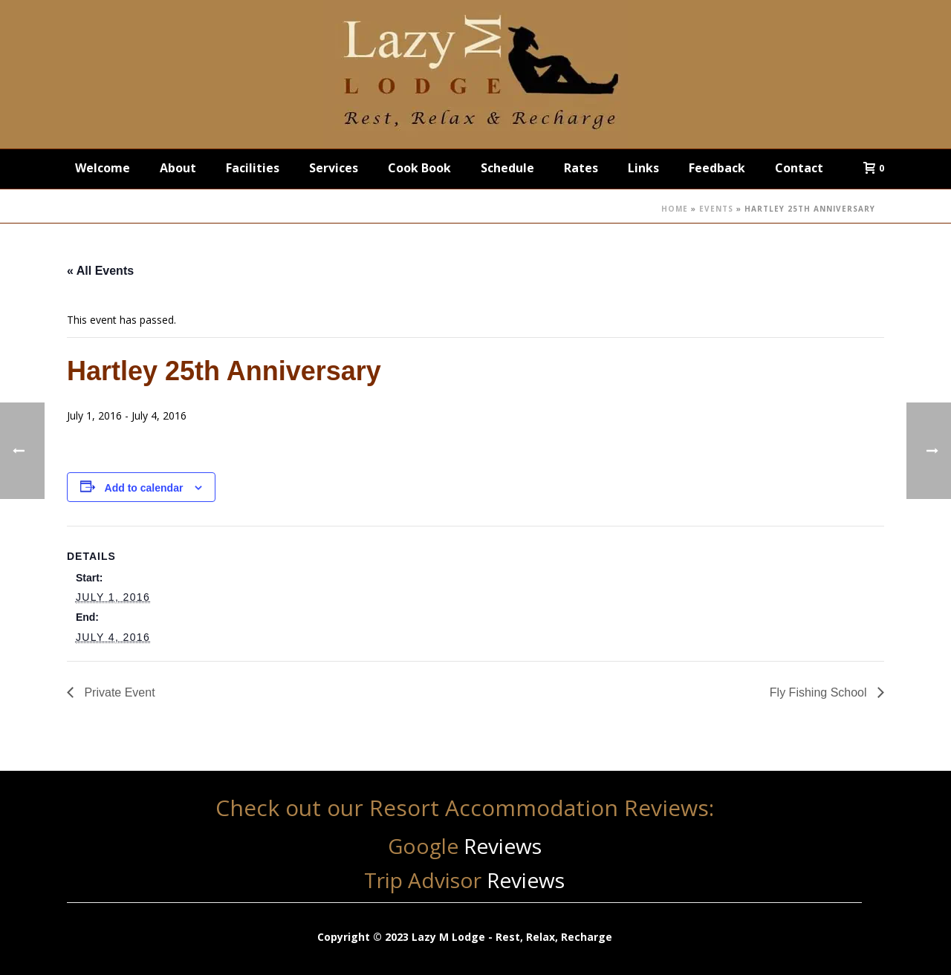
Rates (581, 168)
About (178, 168)
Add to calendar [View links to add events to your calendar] (144, 488)
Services (333, 168)
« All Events (100, 270)
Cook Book (419, 168)
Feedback (717, 168)
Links (643, 168)
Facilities (252, 168)
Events (716, 208)
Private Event (118, 692)
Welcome (102, 168)
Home (674, 208)
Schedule (507, 168)
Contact (799, 168)
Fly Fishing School (820, 692)
